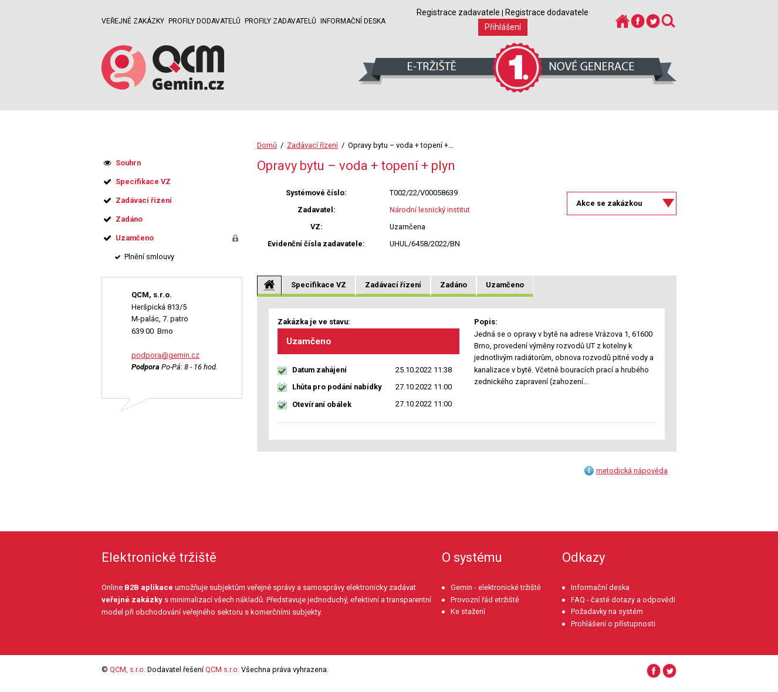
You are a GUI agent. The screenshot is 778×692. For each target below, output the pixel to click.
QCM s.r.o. (222, 669)
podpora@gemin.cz (165, 355)
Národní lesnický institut (430, 209)
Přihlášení (503, 27)
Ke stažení (468, 611)
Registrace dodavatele (546, 12)
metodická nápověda (632, 470)
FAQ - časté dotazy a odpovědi (623, 599)
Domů (267, 145)
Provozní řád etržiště (485, 599)
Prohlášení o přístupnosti (613, 623)
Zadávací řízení (312, 145)
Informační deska (352, 21)
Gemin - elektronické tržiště (496, 587)
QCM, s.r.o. (128, 669)
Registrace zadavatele (458, 12)
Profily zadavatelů (280, 21)
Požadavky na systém (607, 611)
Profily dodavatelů (204, 21)
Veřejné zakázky (133, 21)
